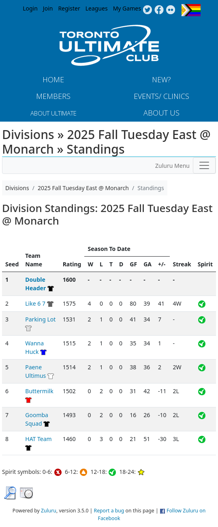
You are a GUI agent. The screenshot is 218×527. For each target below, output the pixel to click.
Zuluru (48, 510)
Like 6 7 (35, 303)
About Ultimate (53, 113)
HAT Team (38, 439)
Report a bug (109, 510)
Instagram (170, 10)
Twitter (147, 10)
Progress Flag (191, 10)
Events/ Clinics (161, 96)
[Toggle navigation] (204, 165)
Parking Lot (40, 319)
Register (69, 8)
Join (48, 8)
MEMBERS (53, 96)
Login (30, 8)
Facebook (159, 10)
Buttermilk (39, 391)
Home (53, 79)
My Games (127, 8)
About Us (161, 113)
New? (161, 79)
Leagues (96, 8)
